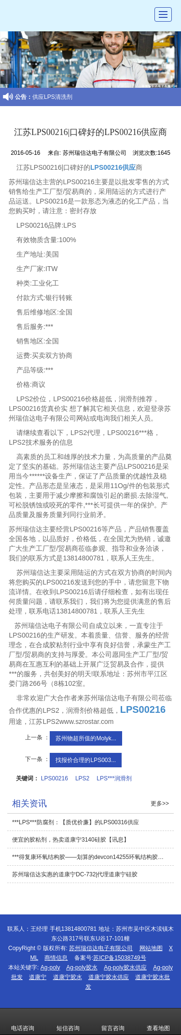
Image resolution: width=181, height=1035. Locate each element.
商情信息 (56, 957)
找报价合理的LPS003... (86, 760)
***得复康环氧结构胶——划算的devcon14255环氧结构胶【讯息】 (93, 857)
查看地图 (158, 1021)
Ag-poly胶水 (81, 967)
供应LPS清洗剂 (52, 97)
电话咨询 (22, 1021)
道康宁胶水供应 (108, 977)
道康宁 (37, 977)
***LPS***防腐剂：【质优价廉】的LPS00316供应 (75, 822)
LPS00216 (54, 778)
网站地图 (151, 948)
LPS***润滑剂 (114, 778)
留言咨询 (113, 1021)
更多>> (160, 803)
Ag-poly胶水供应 (125, 967)
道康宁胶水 (67, 977)
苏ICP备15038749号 (119, 957)
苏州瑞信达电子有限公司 (101, 948)
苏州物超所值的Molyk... (86, 738)
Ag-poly (50, 967)
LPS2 (82, 778)
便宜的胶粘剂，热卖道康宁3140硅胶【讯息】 (70, 839)
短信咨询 (68, 1021)
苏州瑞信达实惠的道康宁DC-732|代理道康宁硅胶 (75, 874)
